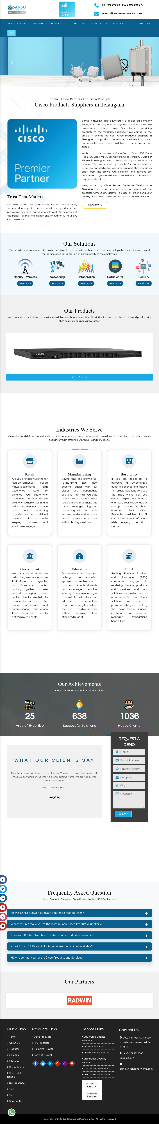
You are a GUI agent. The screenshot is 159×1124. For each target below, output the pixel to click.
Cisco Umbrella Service (95, 1052)
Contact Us (143, 24)
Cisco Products (41, 1037)
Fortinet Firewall (42, 1055)
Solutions (72, 24)
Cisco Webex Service (94, 1046)
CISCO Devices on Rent (96, 1074)
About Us (23, 24)
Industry (89, 24)
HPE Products (40, 1043)
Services (55, 24)
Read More (95, 205)
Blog (10, 1089)
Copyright (48, 1119)
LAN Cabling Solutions (95, 1068)
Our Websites (16, 1067)
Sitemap (13, 1061)
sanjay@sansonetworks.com (136, 1069)
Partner (104, 24)
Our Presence (16, 1083)
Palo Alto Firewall (42, 1049)
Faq (131, 24)
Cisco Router (79, 377)
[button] (12, 62)
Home (11, 24)
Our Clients (119, 24)
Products (38, 24)
